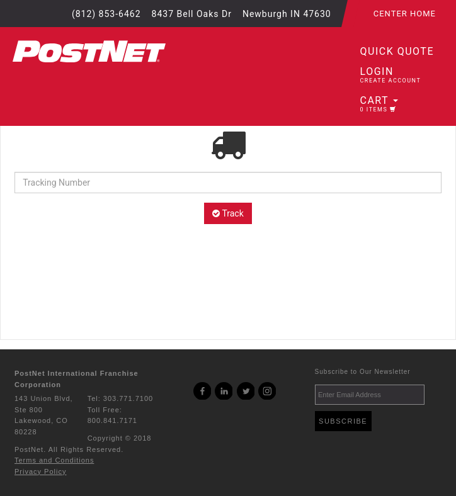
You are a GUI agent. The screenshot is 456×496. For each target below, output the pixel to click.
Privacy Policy (40, 471)
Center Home (404, 13)
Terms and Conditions (54, 460)
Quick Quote (397, 51)
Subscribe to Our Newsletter (363, 371)
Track (228, 213)
